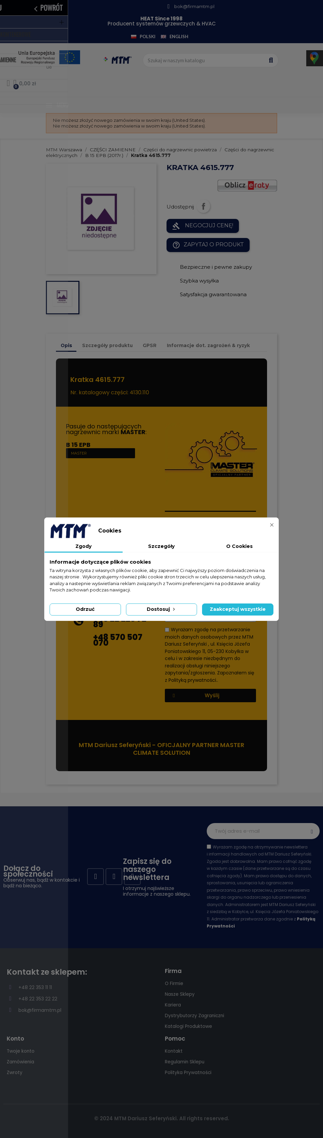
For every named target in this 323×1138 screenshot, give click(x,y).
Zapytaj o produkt (208, 245)
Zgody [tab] (83, 546)
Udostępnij (203, 206)
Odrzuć (85, 609)
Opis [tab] (66, 345)
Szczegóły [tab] (161, 546)
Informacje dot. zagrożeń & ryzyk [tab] (208, 345)
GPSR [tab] (149, 345)
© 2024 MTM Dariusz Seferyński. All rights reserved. (161, 1118)
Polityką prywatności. (193, 679)
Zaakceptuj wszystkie (238, 609)
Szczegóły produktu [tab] (107, 345)
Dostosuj (161, 609)
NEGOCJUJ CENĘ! (202, 226)
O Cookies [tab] (239, 546)
